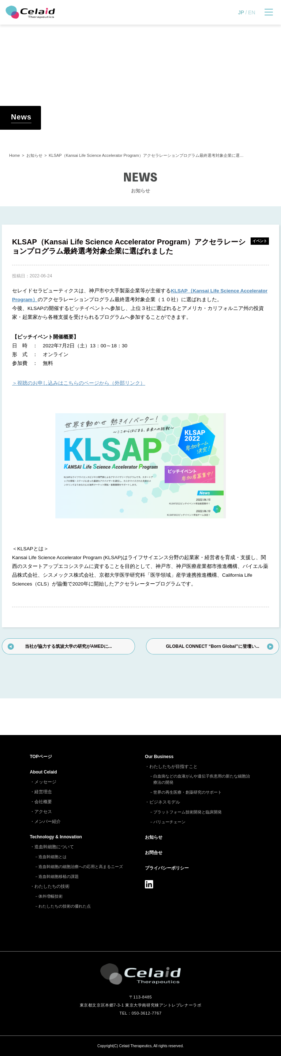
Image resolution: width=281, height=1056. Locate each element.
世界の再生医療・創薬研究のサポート (187, 792)
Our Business (159, 756)
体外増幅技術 (50, 896)
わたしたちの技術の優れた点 (64, 906)
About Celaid (43, 772)
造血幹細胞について (54, 846)
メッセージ (45, 781)
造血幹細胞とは (52, 856)
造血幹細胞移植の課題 (58, 876)
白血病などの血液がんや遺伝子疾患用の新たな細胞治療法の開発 (201, 779)
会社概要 (43, 801)
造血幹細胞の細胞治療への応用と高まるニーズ (80, 866)
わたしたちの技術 (52, 886)
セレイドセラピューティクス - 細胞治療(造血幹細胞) (30, 12)
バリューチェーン (169, 822)
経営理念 (43, 791)
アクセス (43, 811)
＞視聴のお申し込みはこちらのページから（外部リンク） (78, 383)
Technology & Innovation (56, 836)
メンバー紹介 (47, 821)
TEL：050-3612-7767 (140, 1013)
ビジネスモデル (164, 802)
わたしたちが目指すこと (173, 766)
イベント (259, 241)
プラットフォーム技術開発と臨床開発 (187, 812)
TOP (41, 756)
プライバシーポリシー (167, 868)
